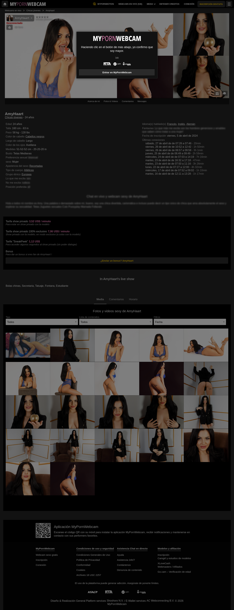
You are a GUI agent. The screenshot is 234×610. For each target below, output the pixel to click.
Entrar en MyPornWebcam (117, 72)
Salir (117, 57)
